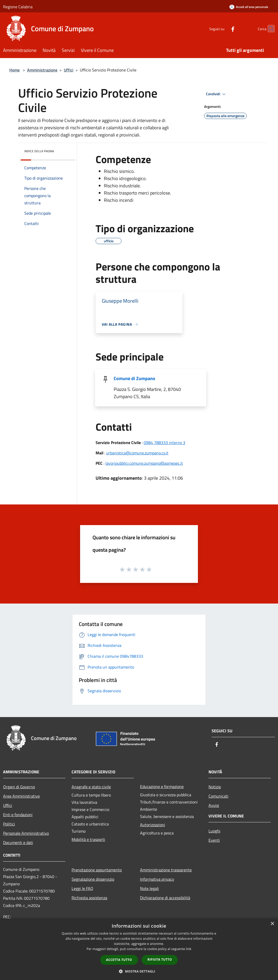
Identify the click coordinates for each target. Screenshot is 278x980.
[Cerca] (268, 28)
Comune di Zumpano (134, 378)
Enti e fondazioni (18, 815)
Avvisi (213, 805)
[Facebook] (223, 28)
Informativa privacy (157, 879)
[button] (139, 971)
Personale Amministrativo (26, 833)
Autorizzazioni (152, 825)
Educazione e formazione (162, 786)
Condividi (216, 94)
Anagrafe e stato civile (91, 787)
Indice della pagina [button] (39, 151)
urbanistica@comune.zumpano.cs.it (137, 453)
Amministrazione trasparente (166, 870)
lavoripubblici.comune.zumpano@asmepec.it (144, 463)
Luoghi (214, 831)
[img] (64, 150)
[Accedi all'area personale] (249, 7)
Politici (9, 824)
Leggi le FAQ (82, 888)
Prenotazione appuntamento (97, 870)
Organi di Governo (19, 787)
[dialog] (139, 949)
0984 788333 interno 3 (164, 442)
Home (14, 70)
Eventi (214, 840)
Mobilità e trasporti (88, 839)
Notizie (214, 787)
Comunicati (218, 796)
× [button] (272, 924)
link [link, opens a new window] (188, 949)
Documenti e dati (18, 842)
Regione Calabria (18, 7)
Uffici (68, 70)
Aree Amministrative (21, 796)
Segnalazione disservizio (93, 879)
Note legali (149, 888)
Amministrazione (42, 70)
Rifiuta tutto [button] (160, 959)
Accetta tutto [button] (119, 960)
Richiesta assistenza (89, 898)
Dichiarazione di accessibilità (165, 898)
